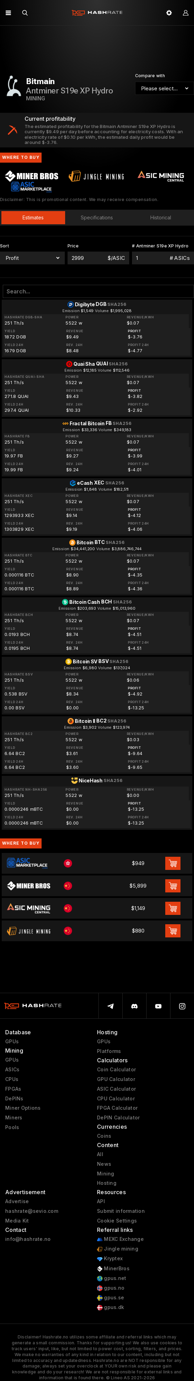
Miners (14, 1117)
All (100, 1154)
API (101, 1201)
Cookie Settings (117, 1221)
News (104, 1164)
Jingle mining (117, 1249)
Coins (104, 1136)
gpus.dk (110, 1307)
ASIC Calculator (116, 1089)
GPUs (12, 1041)
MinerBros (113, 1269)
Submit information (121, 1211)
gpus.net (111, 1278)
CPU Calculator (116, 1098)
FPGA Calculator (117, 1108)
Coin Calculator (116, 1069)
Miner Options (23, 1108)
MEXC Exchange (120, 1239)
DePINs (14, 1098)
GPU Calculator (116, 1079)
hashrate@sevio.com (31, 1211)
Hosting (106, 1183)
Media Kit (17, 1221)
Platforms (109, 1051)
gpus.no (110, 1288)
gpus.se (110, 1298)
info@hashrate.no (28, 1239)
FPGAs (13, 1089)
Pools (12, 1127)
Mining (105, 1173)
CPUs (11, 1079)
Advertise (17, 1201)
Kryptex (110, 1259)
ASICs (12, 1069)
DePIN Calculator (118, 1117)
